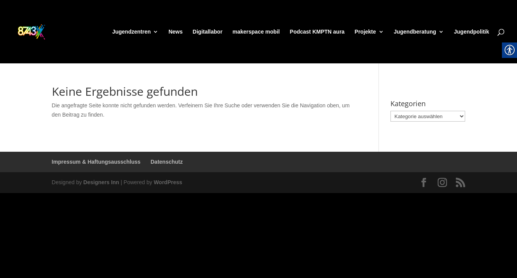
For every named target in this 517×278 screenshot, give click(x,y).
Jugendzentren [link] (131, 32)
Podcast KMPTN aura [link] (317, 32)
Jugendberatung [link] (415, 32)
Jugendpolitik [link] (471, 32)
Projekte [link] (365, 32)
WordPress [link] (168, 182)
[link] (45, 31)
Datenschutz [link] (167, 162)
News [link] (175, 32)
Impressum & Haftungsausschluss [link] (96, 162)
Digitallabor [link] (208, 32)
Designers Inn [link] (101, 182)
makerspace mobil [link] (256, 32)
